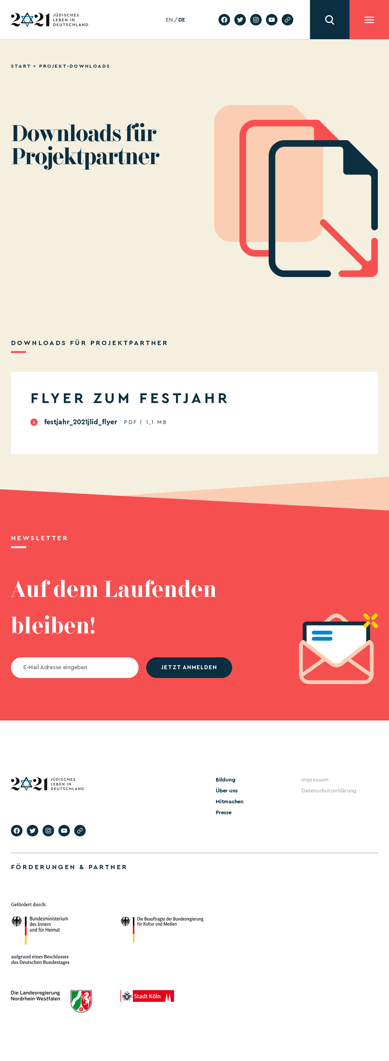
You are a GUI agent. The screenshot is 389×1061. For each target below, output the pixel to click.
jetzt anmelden (189, 667)
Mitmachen (229, 801)
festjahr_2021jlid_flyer (80, 422)
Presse (224, 812)
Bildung (225, 779)
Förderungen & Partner (69, 867)
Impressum (315, 779)
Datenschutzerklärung (328, 790)
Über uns (227, 790)
